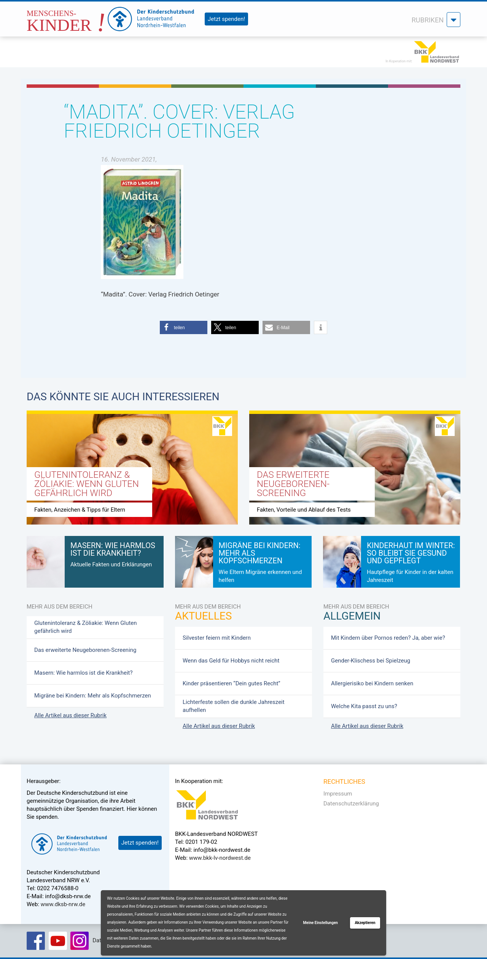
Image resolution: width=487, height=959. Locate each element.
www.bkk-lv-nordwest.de (220, 857)
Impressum (337, 793)
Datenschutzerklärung (351, 803)
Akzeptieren (365, 923)
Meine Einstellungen (320, 923)
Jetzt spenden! (226, 19)
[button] (183, 327)
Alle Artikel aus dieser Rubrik (70, 715)
